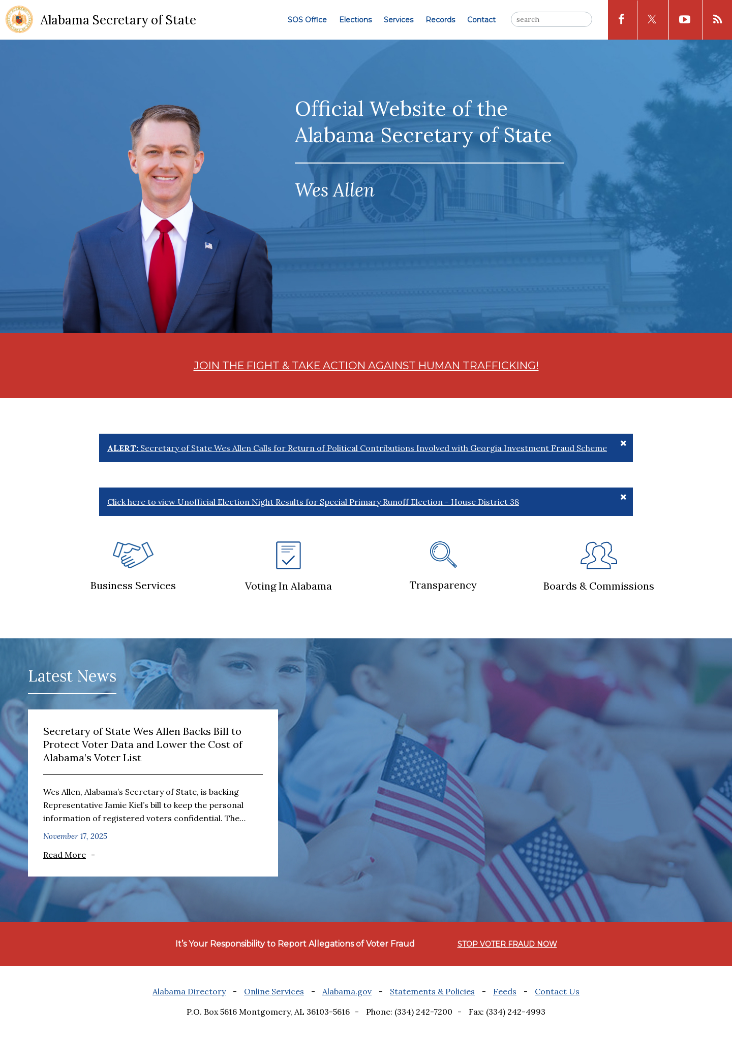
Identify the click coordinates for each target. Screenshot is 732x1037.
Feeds (504, 991)
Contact (481, 19)
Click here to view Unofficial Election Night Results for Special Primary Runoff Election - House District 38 (313, 502)
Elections (355, 19)
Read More (64, 855)
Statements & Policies (432, 991)
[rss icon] (717, 20)
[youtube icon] (684, 20)
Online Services (274, 991)
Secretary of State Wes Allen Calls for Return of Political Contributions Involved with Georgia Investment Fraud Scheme (357, 448)
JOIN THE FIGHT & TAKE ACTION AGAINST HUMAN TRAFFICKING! (366, 365)
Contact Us (557, 991)
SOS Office (307, 19)
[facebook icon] (621, 20)
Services (398, 19)
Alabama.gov (347, 991)
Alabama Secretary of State (118, 20)
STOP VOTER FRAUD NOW (507, 944)
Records (440, 19)
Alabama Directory (189, 991)
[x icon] (651, 20)
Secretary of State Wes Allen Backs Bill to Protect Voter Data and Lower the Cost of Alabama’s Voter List (142, 744)
